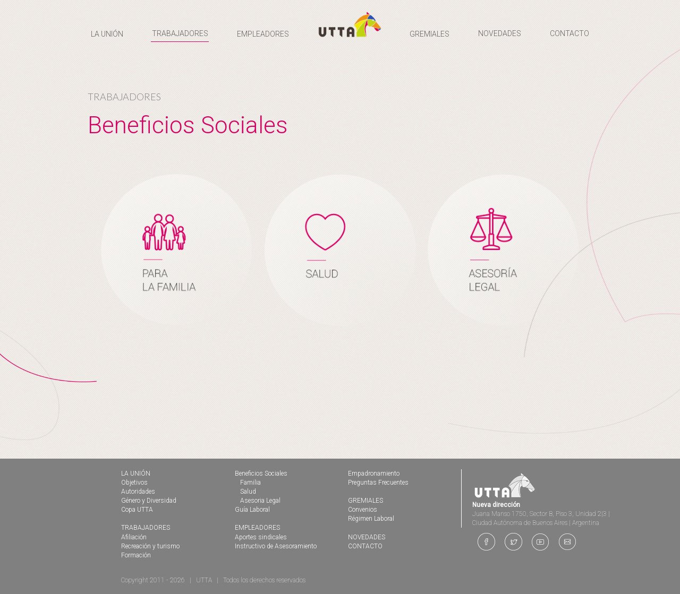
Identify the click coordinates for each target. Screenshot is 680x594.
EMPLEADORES (257, 527)
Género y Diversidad (148, 500)
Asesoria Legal (260, 500)
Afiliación (134, 537)
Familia (250, 482)
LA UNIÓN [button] (107, 34)
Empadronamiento (374, 473)
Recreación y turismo (150, 546)
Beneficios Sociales (261, 473)
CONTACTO (569, 33)
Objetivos (134, 482)
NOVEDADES (499, 33)
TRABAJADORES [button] (180, 33)
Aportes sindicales (261, 537)
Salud (248, 491)
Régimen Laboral (371, 518)
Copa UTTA (137, 509)
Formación (136, 555)
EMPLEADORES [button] (263, 34)
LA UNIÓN (135, 473)
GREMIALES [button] (429, 34)
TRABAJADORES (145, 527)
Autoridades (138, 491)
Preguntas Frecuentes (378, 482)
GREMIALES (365, 500)
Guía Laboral (252, 509)
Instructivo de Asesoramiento (276, 546)
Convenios (362, 509)
